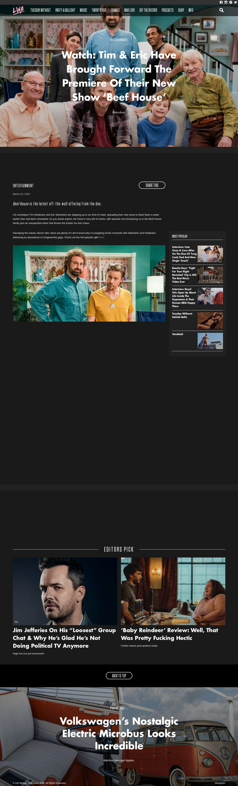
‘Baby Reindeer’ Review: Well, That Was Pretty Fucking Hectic (169, 634)
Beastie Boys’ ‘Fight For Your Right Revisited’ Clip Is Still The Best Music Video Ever (184, 275)
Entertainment (23, 186)
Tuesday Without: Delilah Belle (182, 316)
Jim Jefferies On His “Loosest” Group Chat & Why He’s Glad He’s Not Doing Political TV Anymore (64, 638)
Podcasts (168, 10)
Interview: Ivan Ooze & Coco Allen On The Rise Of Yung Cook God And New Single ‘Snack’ (184, 254)
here (101, 237)
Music (83, 10)
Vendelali (177, 334)
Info (191, 10)
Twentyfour (99, 10)
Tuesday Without (40, 10)
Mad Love (129, 10)
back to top (119, 676)
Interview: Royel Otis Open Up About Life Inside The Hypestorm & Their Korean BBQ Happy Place (184, 298)
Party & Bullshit (65, 10)
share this (152, 185)
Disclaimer (219, 783)
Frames (115, 10)
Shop (181, 10)
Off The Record (148, 10)
